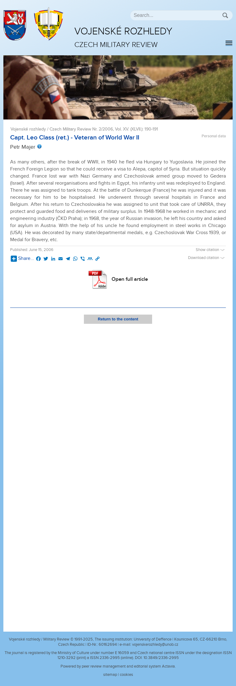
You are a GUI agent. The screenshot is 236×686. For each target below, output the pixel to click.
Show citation (211, 250)
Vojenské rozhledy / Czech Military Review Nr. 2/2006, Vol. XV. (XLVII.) (76, 129)
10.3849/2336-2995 (161, 657)
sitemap (110, 674)
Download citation (207, 258)
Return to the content (118, 319)
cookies (126, 674)
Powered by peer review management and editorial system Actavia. (118, 666)
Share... (22, 259)
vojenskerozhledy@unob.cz (155, 644)
